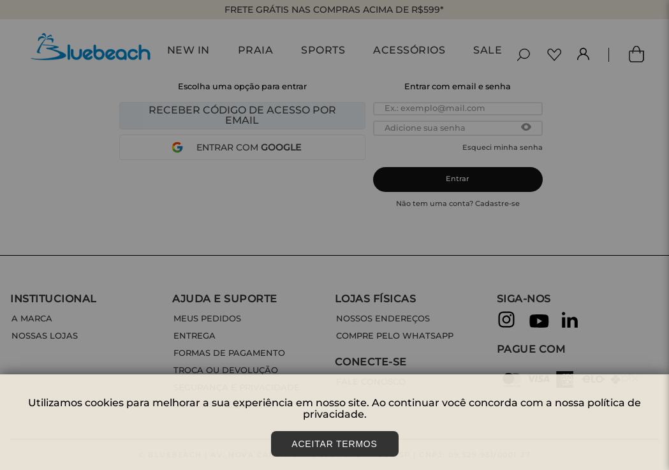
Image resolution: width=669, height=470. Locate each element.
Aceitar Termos (334, 444)
